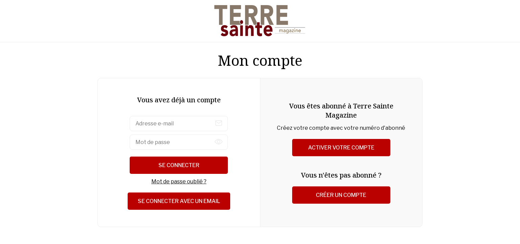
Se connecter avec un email (179, 201)
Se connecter (178, 165)
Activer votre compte (341, 147)
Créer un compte (341, 195)
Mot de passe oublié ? (179, 181)
